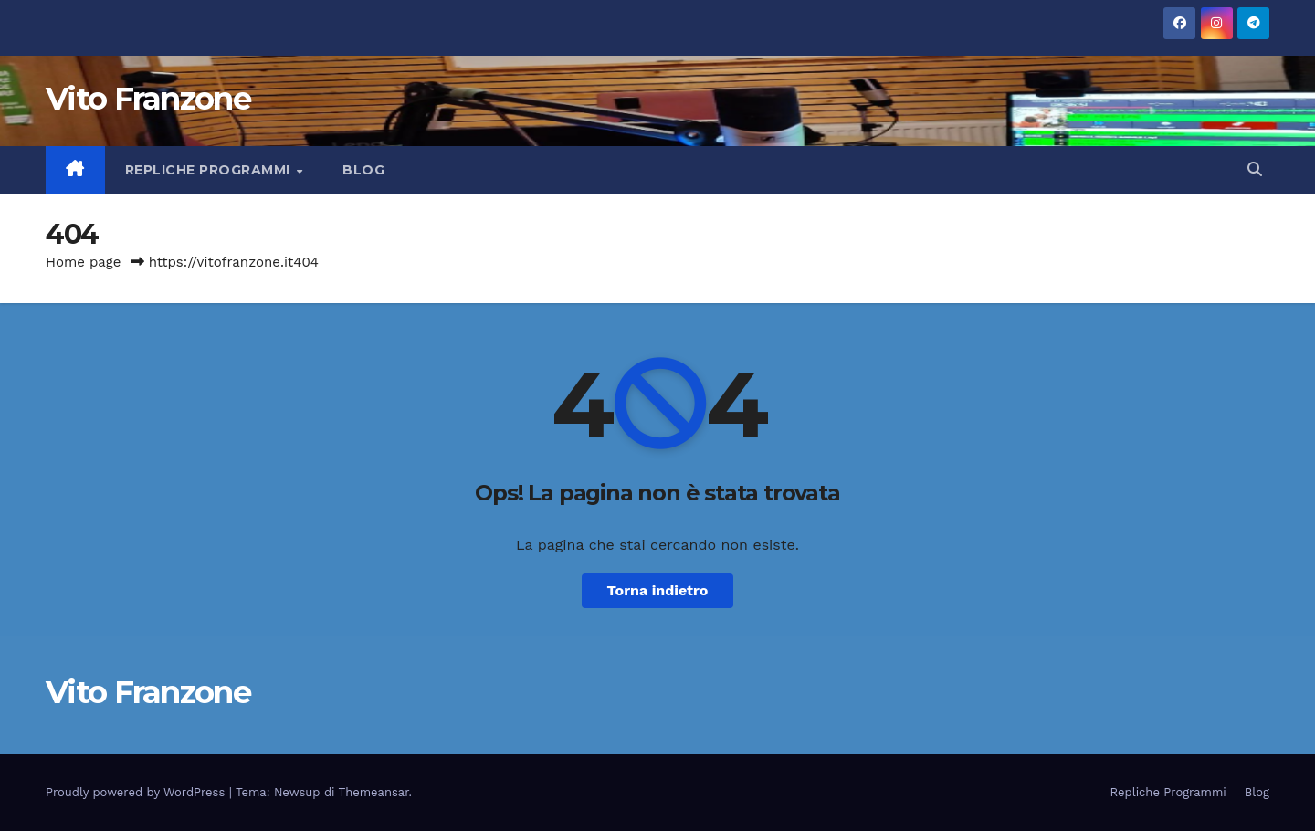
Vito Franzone (148, 98)
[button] (1254, 169)
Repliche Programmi (210, 170)
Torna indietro (658, 590)
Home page (83, 262)
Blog (363, 170)
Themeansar (374, 792)
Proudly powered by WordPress (137, 792)
